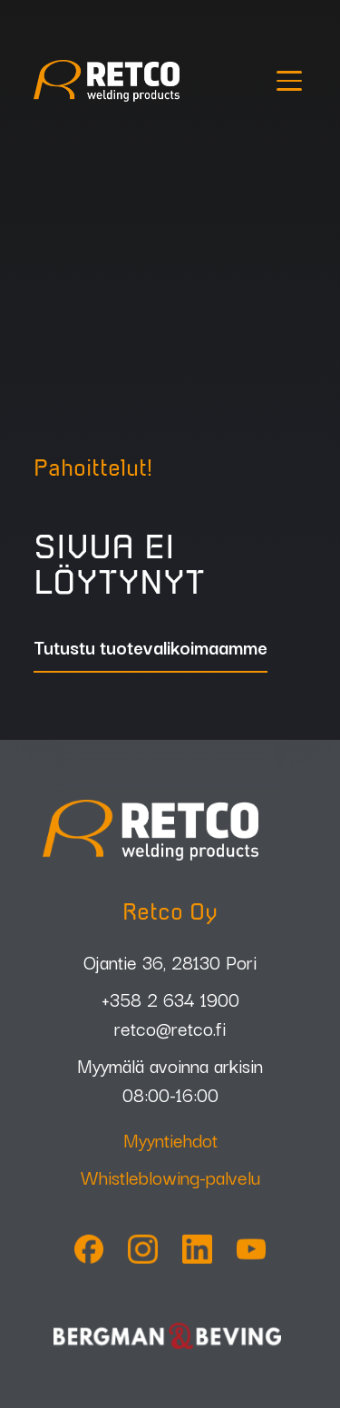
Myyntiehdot (170, 1139)
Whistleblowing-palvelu (170, 1176)
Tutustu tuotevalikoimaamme (150, 649)
